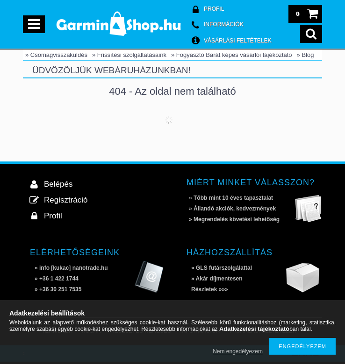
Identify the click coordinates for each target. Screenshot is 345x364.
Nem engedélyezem (238, 351)
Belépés (58, 184)
